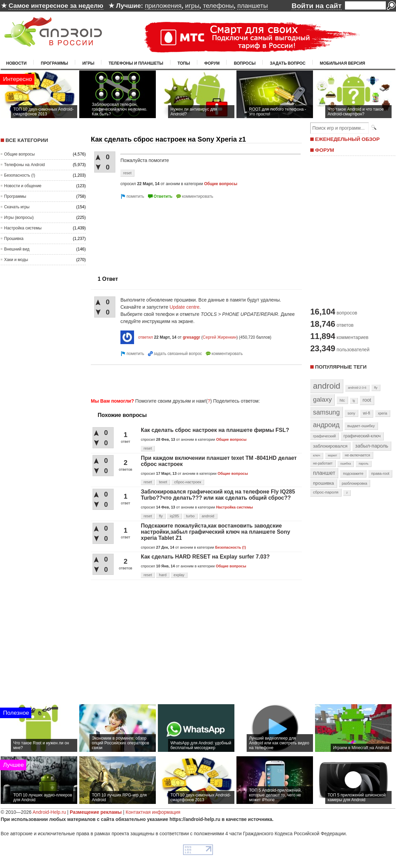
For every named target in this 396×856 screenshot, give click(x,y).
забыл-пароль (371, 446)
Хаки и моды (16, 259)
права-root (380, 473)
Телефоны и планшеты (136, 63)
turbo (190, 516)
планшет (324, 473)
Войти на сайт (317, 6)
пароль (363, 463)
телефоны (218, 5)
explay (179, 575)
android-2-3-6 (357, 387)
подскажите (353, 473)
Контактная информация (153, 812)
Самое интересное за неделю (56, 5)
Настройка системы (23, 228)
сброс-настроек (187, 482)
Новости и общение (23, 185)
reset (127, 173)
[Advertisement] (131, 234)
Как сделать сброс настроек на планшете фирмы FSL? (215, 430)
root (367, 400)
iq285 (174, 516)
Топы (184, 63)
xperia (382, 413)
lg (354, 400)
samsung (326, 412)
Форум (212, 63)
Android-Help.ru (49, 812)
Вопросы (244, 63)
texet (163, 482)
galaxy (322, 399)
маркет (332, 455)
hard (162, 575)
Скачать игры (17, 207)
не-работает (323, 463)
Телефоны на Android (24, 164)
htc (342, 400)
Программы (54, 63)
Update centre (184, 307)
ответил (145, 337)
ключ (316, 455)
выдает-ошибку (361, 426)
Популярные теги (340, 367)
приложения (163, 5)
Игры (88, 63)
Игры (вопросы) (19, 217)
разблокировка (354, 483)
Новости (16, 63)
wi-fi (366, 413)
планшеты (252, 5)
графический (324, 436)
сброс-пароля (326, 492)
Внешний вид (16, 249)
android (208, 516)
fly (161, 516)
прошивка (323, 483)
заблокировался (330, 446)
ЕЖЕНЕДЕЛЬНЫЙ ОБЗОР (347, 139)
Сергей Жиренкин (219, 337)
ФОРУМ (324, 150)
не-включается (357, 455)
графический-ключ (362, 436)
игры (192, 5)
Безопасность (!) (19, 175)
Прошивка (13, 238)
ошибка (345, 463)
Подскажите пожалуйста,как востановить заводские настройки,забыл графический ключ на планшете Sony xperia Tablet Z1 (215, 532)
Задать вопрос (288, 63)
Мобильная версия (342, 63)
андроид (326, 425)
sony (351, 413)
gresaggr (191, 337)
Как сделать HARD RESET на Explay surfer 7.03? (205, 557)
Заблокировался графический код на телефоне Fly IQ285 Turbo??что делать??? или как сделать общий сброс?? (218, 495)
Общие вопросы (19, 154)
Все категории (26, 140)
